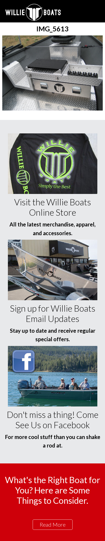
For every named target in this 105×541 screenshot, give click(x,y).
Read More (53, 524)
